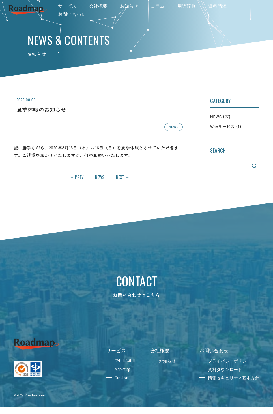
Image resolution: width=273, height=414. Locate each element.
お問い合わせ (71, 13)
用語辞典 (186, 5)
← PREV (77, 177)
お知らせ (129, 5)
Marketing (122, 369)
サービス (67, 5)
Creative (121, 377)
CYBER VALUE (125, 360)
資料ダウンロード (225, 369)
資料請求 (217, 5)
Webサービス (222, 126)
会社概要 (98, 5)
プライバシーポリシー (229, 360)
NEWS (174, 127)
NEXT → (123, 177)
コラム (157, 5)
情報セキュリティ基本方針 (233, 377)
